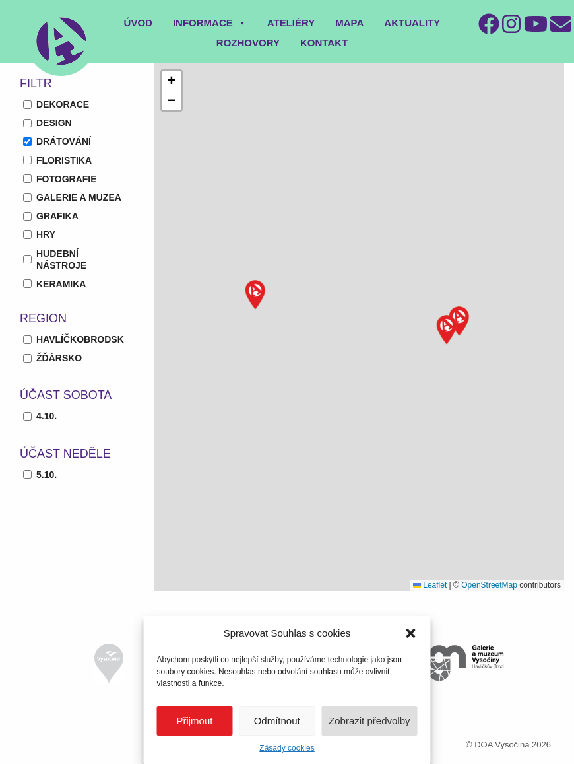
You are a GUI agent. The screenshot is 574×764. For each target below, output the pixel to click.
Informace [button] (210, 22)
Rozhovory (248, 42)
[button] (411, 633)
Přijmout (194, 720)
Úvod (138, 22)
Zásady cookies (286, 748)
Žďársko (59, 358)
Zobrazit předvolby (369, 720)
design (54, 123)
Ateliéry (291, 22)
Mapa (349, 22)
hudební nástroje (61, 259)
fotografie (66, 179)
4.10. (46, 416)
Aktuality (412, 22)
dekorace (62, 104)
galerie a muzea (78, 197)
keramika (61, 284)
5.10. (46, 474)
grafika (57, 216)
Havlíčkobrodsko (83, 339)
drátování (63, 141)
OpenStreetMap (489, 585)
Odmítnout (277, 720)
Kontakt (324, 42)
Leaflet (430, 585)
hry (45, 234)
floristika (64, 160)
